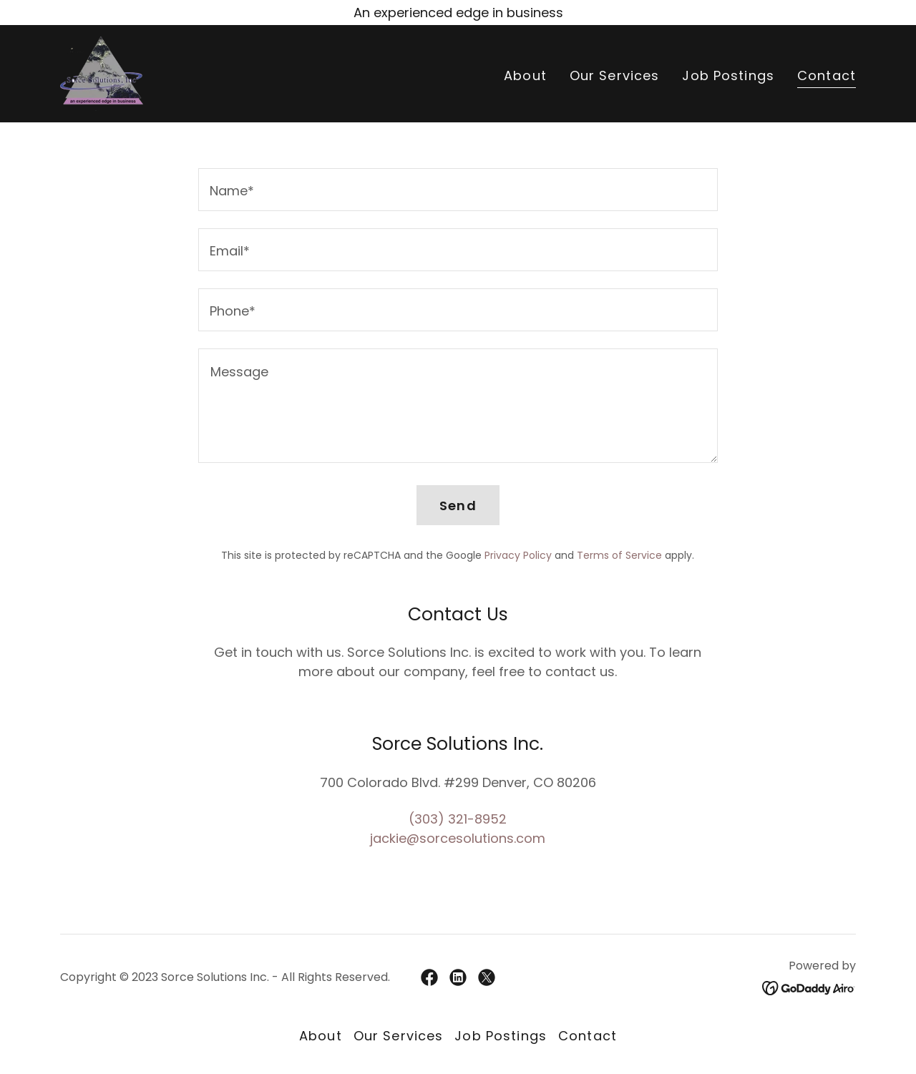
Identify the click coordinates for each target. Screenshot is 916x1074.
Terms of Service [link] (619, 555)
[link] (101, 73)
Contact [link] (826, 75)
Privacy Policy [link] (518, 555)
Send (458, 505)
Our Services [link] (615, 75)
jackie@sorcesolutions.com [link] (457, 838)
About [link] (525, 75)
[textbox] (457, 189)
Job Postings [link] (728, 75)
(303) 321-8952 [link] (458, 819)
